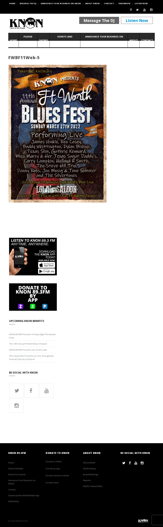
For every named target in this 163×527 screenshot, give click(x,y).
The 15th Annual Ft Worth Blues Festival (28, 343)
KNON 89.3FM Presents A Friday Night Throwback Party (32, 336)
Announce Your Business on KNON (61, 3)
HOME (12, 3)
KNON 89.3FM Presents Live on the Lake (28, 349)
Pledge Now (28, 40)
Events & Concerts (17, 474)
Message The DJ (99, 20)
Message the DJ (28, 3)
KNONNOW (124, 3)
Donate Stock (52, 482)
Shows (43, 40)
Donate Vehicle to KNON (57, 475)
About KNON (92, 3)
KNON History (89, 468)
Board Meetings (90, 474)
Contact (109, 3)
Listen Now (141, 3)
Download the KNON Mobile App (23, 495)
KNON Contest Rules (93, 486)
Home (13, 40)
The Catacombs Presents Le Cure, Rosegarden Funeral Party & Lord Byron (31, 357)
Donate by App (53, 468)
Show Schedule (15, 468)
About (133, 40)
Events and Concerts (64, 40)
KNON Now (13, 501)
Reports (87, 480)
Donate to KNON (53, 461)
